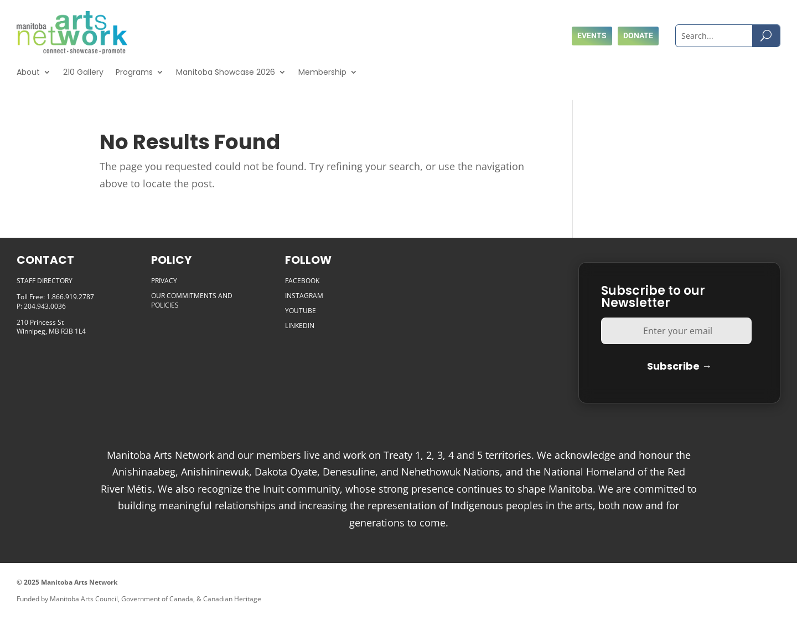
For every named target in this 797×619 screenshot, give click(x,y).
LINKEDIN (299, 325)
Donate (638, 35)
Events (592, 35)
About (28, 72)
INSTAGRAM (304, 295)
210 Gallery (83, 72)
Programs (134, 72)
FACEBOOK (302, 280)
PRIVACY (164, 280)
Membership (322, 72)
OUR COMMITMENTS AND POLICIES (191, 300)
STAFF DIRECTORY (45, 280)
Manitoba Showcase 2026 (225, 72)
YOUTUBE (300, 310)
